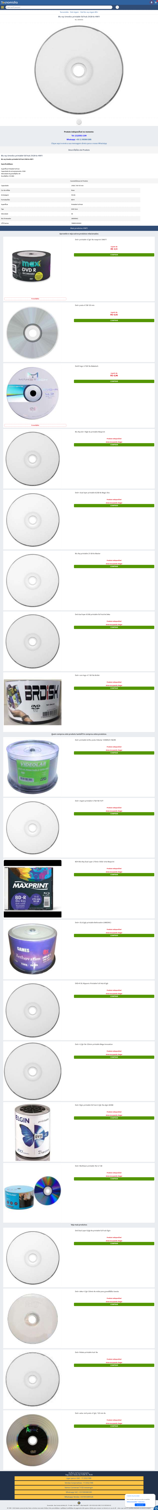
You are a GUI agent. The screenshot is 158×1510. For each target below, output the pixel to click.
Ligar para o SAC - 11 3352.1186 (78, 1478)
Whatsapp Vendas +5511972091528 (79, 1497)
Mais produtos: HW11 (79, 228)
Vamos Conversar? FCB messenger (79, 1487)
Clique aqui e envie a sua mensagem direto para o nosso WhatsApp (79, 143)
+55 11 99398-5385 (83, 139)
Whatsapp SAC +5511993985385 (79, 1492)
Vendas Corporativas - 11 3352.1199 (79, 1482)
